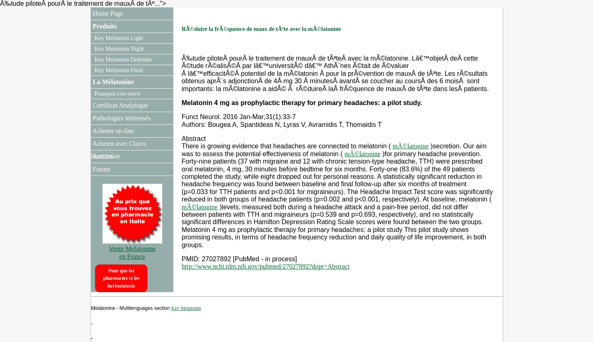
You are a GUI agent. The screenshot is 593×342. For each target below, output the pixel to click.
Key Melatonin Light (118, 38)
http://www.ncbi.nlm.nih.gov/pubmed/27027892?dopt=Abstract (266, 266)
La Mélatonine (112, 81)
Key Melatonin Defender (122, 59)
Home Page (107, 13)
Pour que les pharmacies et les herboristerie (121, 278)
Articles (102, 156)
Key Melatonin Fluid (118, 70)
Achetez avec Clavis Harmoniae (118, 149)
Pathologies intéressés (121, 118)
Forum (100, 169)
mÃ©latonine (410, 146)
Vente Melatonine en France (132, 249)
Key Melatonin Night (118, 49)
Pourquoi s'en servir (116, 94)
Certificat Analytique (119, 105)
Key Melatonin (186, 308)
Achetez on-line (112, 130)
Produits (104, 26)
